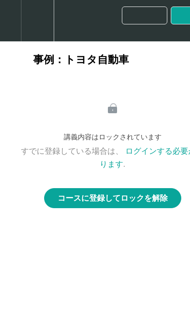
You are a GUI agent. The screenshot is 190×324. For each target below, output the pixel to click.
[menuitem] (37, 20)
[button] (10, 20)
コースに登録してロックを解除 (113, 198)
